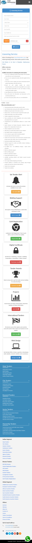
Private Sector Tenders (7, 432)
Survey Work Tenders (7, 414)
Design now (16, 358)
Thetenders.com (20, 541)
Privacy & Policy (6, 519)
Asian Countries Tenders (8, 490)
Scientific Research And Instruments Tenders (12, 417)
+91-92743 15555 (9, 527)
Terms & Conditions (7, 517)
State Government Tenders (8, 433)
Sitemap (5, 507)
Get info (16, 309)
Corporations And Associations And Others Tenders (14, 430)
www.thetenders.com (20, 57)
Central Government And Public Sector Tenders (13, 427)
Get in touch (16, 215)
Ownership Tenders (9, 424)
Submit (16, 47)
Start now (16, 334)
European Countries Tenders (9, 486)
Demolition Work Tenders (8, 405)
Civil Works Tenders (7, 400)
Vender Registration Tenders (9, 466)
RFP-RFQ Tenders (7, 464)
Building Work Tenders (8, 403)
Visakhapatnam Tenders (8, 385)
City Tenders (7, 381)
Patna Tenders (6, 389)
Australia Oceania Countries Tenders (11, 495)
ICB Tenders (5, 468)
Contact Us (5, 511)
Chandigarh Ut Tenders (8, 390)
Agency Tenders (6, 454)
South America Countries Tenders (10, 497)
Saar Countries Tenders (8, 493)
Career (4, 513)
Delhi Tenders (6, 371)
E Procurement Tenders (8, 476)
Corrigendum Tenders (8, 474)
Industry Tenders (7, 446)
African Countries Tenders (9, 488)
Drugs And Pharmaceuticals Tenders (10, 413)
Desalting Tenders (6, 398)
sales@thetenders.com (11, 530)
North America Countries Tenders (10, 499)
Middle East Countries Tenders (10, 484)
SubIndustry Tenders (7, 448)
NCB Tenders (6, 470)
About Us (5, 509)
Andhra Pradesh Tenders (8, 376)
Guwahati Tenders (7, 387)
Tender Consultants (7, 515)
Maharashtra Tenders (7, 369)
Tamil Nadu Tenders (7, 374)
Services (5, 505)
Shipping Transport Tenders (9, 416)
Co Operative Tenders (7, 429)
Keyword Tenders (9, 395)
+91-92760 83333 (9, 525)
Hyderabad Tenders (7, 384)
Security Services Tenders (8, 419)
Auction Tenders (6, 472)
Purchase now (16, 262)
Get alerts (15, 192)
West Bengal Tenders (7, 373)
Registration (16, 238)
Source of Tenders (7, 458)
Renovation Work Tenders (8, 401)
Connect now (16, 285)
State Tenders (7, 366)
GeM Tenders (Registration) (9, 478)
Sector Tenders (8, 409)
